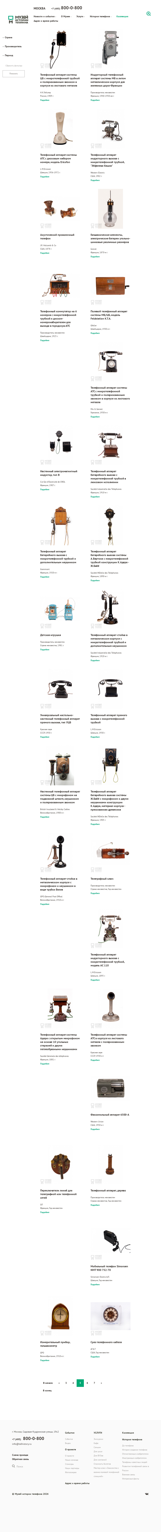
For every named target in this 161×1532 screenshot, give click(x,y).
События (69, 1439)
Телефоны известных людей (134, 1462)
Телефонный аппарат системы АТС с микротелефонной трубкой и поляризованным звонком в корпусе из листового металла (110, 395)
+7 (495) (66, 8)
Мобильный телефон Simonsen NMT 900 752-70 (109, 1268)
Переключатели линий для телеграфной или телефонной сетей (58, 1194)
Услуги (80, 16)
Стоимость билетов (102, 1464)
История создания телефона (134, 1449)
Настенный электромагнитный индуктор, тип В (58, 473)
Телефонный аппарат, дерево (108, 1190)
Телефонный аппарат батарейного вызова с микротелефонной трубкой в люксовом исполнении (108, 476)
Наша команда (71, 1460)
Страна (8, 37)
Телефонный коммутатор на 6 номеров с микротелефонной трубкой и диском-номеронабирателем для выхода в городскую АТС (58, 319)
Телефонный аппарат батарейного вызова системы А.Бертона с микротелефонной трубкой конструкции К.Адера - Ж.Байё (110, 559)
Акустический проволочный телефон (57, 236)
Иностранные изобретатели (134, 1458)
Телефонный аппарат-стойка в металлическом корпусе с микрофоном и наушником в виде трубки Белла (58, 884)
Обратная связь (20, 1459)
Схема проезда (20, 1455)
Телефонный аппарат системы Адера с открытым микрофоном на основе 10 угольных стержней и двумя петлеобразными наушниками (60, 1042)
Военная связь (128, 1474)
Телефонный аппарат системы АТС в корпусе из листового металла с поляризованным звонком (109, 1040)
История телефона (100, 16)
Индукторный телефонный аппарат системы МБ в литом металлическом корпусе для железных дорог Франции (108, 80)
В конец (47, 1390)
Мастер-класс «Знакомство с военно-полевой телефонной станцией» (106, 1472)
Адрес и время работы (46, 20)
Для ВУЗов (98, 1455)
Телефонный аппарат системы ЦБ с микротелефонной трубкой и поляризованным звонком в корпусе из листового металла (60, 80)
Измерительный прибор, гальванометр (55, 1344)
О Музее (66, 16)
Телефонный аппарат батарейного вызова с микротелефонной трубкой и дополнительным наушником (58, 557)
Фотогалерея (70, 1472)
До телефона (128, 1445)
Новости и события (45, 16)
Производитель (13, 46)
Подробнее (44, 100)
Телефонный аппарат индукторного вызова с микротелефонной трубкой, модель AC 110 (108, 960)
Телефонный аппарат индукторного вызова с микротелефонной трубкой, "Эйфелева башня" (108, 160)
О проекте (69, 1455)
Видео (68, 1443)
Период (9, 55)
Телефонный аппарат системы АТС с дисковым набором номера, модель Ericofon (58, 158)
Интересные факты (130, 1478)
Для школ (98, 1451)
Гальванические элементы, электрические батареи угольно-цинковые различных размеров (110, 238)
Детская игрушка (50, 635)
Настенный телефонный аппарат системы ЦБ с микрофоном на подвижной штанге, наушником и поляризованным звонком (60, 797)
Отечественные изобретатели (135, 1454)
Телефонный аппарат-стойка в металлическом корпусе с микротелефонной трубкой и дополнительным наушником (109, 640)
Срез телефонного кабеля (106, 1342)
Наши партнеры (72, 1468)
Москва (39, 8)
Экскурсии (98, 1439)
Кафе (96, 1443)
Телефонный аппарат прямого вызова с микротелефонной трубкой (109, 718)
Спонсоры (69, 1464)
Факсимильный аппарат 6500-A (110, 1114)
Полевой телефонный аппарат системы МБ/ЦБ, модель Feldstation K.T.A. (109, 315)
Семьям (97, 1447)
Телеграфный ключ (102, 879)
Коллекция (122, 16)
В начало (48, 1382)
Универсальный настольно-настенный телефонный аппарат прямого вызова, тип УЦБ (60, 718)
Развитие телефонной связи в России (135, 1468)
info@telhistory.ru (22, 1443)
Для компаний (100, 1459)
